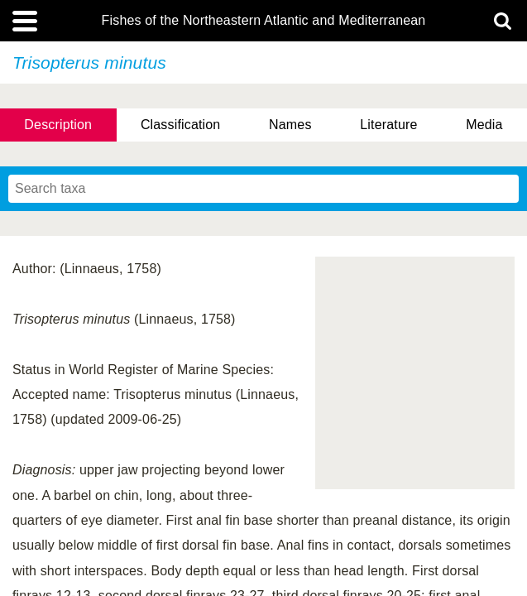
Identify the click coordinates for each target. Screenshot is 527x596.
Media (484, 125)
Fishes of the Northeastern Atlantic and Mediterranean (264, 20)
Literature (388, 125)
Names (290, 125)
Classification (181, 125)
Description (58, 125)
